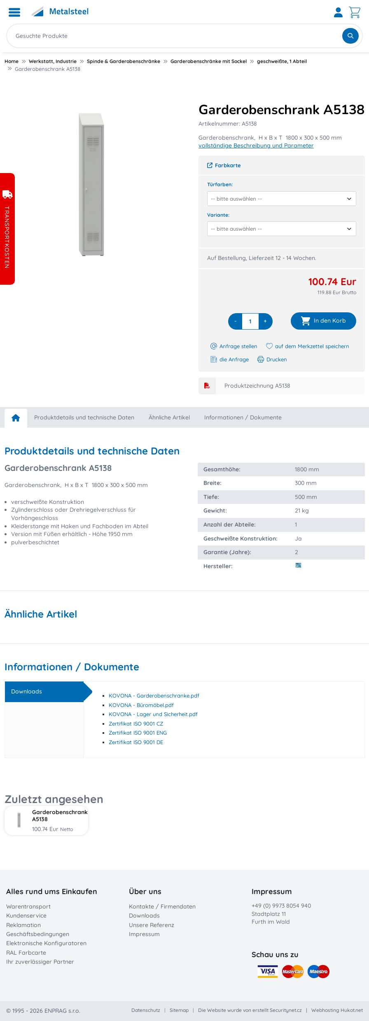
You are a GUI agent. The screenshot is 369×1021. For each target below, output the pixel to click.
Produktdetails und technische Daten (84, 417)
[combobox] (279, 198)
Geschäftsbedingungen (37, 934)
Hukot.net (352, 1010)
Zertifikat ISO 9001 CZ (136, 723)
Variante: (218, 215)
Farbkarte (224, 165)
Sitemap (179, 1010)
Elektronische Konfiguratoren (46, 943)
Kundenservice (26, 915)
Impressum (144, 934)
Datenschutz (145, 1010)
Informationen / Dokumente (243, 417)
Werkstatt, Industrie (53, 61)
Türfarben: (220, 184)
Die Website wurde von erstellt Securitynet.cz (250, 1010)
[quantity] (250, 321)
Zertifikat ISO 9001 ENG (138, 732)
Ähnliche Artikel (169, 417)
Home (12, 61)
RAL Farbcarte (26, 952)
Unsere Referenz (151, 925)
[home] (16, 418)
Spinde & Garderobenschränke (123, 61)
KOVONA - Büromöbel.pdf (141, 705)
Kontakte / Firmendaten (162, 906)
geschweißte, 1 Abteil (282, 61)
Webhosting (325, 1010)
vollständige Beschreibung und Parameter (256, 145)
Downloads (144, 915)
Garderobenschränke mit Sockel (208, 61)
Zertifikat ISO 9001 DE (136, 742)
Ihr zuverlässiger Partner (40, 961)
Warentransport (28, 906)
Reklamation (23, 925)
